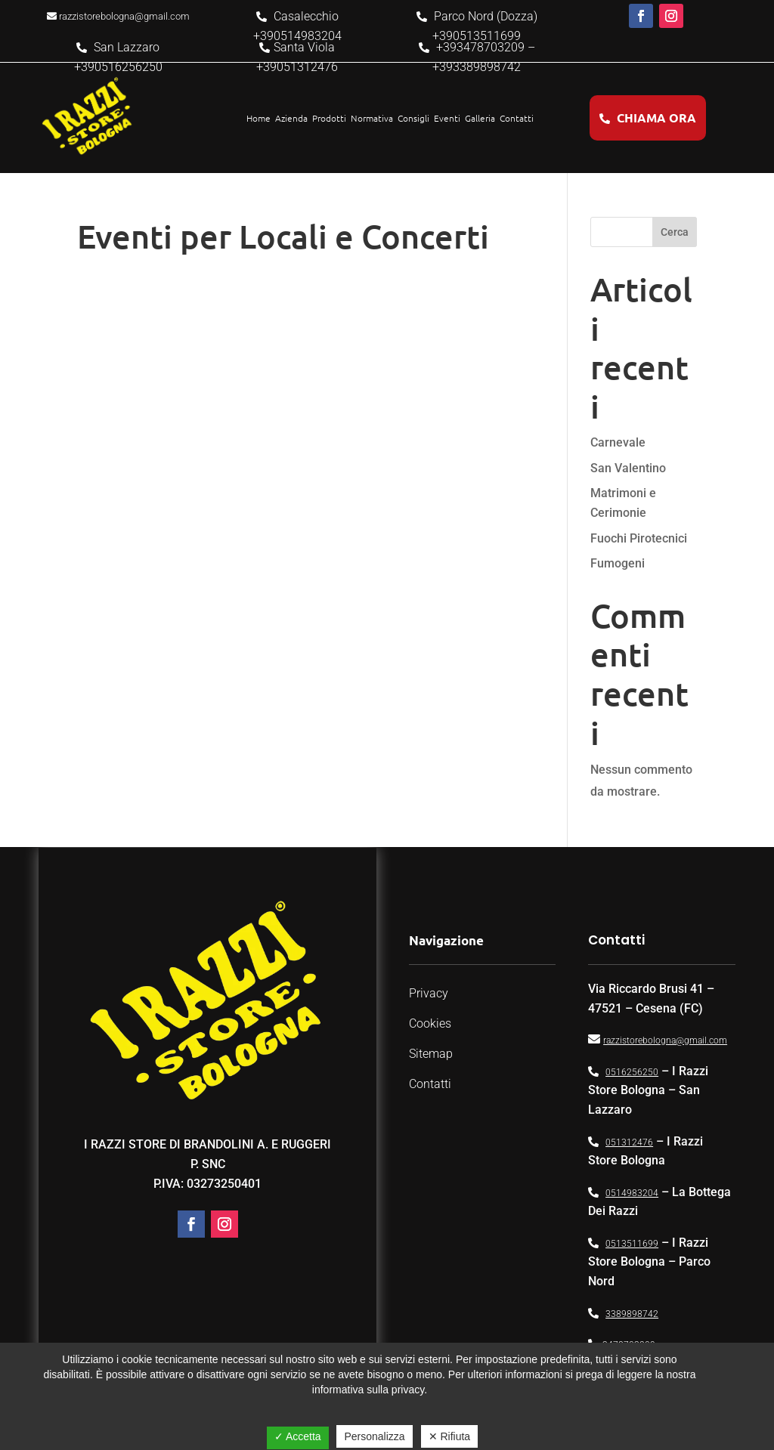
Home (258, 118)
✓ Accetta (297, 1436)
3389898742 (631, 1314)
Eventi (447, 118)
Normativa (372, 118)
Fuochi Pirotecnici (638, 538)
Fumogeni (617, 563)
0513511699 (631, 1243)
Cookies (430, 1023)
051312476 (629, 1142)
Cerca (675, 232)
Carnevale (618, 442)
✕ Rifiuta (450, 1436)
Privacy (428, 993)
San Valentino (628, 468)
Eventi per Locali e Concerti (283, 236)
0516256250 (631, 1072)
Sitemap (431, 1054)
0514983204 (631, 1193)
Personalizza (374, 1436)
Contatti (517, 118)
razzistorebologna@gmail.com (665, 1040)
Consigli (413, 118)
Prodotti (329, 118)
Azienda (291, 118)
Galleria (480, 118)
